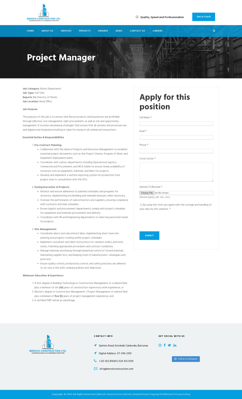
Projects (84, 31)
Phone (143, 145)
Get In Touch (204, 17)
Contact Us (137, 31)
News (119, 31)
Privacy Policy (182, 394)
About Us (47, 31)
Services (66, 31)
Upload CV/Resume (150, 187)
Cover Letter (147, 159)
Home (30, 31)
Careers (158, 31)
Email (143, 131)
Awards (103, 31)
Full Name (145, 118)
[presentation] (165, 221)
